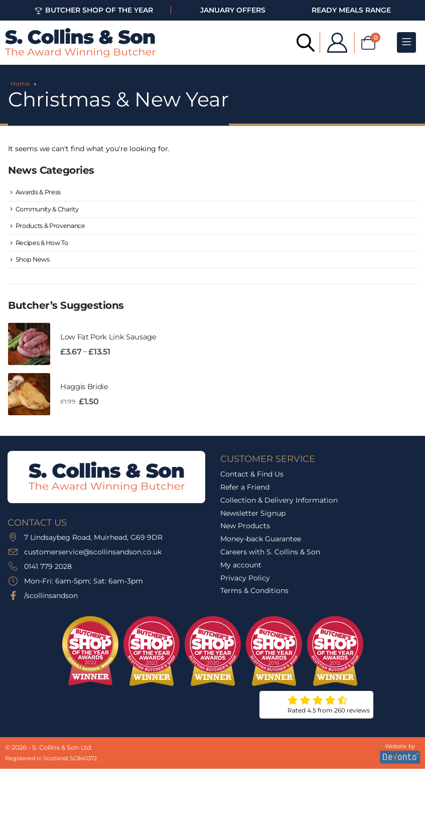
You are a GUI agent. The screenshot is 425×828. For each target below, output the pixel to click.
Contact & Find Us (252, 478)
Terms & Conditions (254, 595)
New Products (245, 530)
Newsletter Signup (253, 517)
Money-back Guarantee (260, 543)
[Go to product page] (29, 348)
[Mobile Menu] (406, 42)
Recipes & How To (42, 245)
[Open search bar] (299, 42)
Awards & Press (39, 192)
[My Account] (330, 43)
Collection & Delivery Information (279, 504)
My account (240, 569)
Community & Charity (49, 210)
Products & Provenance (52, 227)
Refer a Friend (244, 491)
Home (20, 83)
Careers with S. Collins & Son (270, 556)
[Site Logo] (80, 42)
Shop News (33, 263)
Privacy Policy (245, 582)
